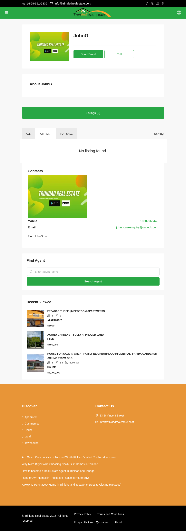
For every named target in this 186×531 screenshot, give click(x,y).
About (118, 522)
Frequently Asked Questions (91, 522)
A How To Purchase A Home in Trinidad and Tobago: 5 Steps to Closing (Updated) (72, 484)
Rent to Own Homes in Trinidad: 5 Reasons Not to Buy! (55, 477)
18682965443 (149, 221)
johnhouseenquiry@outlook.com (137, 227)
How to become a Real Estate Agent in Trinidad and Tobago (58, 470)
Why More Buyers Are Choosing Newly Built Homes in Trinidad (60, 464)
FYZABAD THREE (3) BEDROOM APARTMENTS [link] (76, 311)
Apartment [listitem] (29, 417)
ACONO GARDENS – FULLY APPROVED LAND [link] (75, 334)
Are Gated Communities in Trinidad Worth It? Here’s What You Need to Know (69, 457)
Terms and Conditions (110, 514)
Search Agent (93, 281)
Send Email (88, 54)
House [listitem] (27, 430)
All (28, 133)
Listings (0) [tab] (93, 112)
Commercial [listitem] (30, 423)
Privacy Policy (82, 514)
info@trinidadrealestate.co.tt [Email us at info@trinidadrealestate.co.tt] (117, 422)
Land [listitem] (26, 436)
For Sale (66, 133)
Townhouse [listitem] (30, 442)
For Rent (45, 133)
